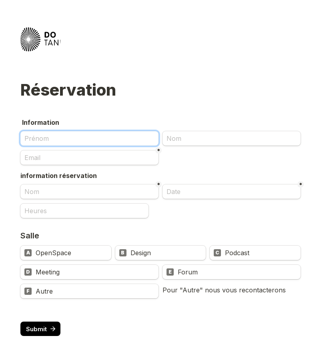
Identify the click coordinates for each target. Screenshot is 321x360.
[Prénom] (89, 138)
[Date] (232, 191)
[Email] (89, 157)
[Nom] (232, 138)
